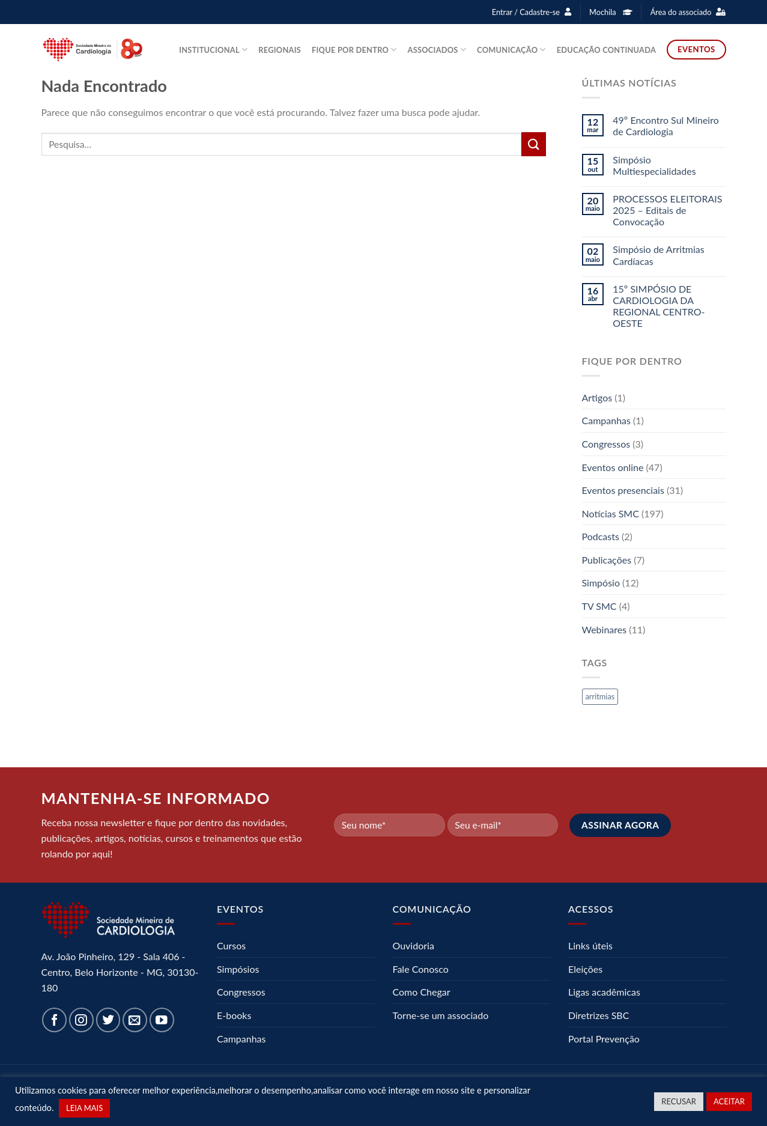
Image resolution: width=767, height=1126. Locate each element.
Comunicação (511, 49)
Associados (437, 49)
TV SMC (599, 606)
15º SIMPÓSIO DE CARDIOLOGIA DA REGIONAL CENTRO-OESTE (659, 306)
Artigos (597, 397)
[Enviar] (533, 144)
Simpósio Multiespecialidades (654, 165)
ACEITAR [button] (729, 1101)
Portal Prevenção (604, 1038)
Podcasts (600, 536)
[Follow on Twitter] (108, 1020)
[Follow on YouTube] (162, 1020)
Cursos (231, 945)
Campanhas (606, 420)
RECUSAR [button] (678, 1101)
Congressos (606, 443)
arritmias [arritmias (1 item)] (600, 696)
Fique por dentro (354, 49)
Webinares (604, 629)
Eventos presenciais (623, 490)
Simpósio (601, 582)
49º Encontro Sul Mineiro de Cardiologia (666, 125)
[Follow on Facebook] (54, 1020)
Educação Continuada (606, 50)
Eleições (585, 969)
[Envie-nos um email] (135, 1020)
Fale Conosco (421, 969)
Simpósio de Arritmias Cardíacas (658, 254)
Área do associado (681, 12)
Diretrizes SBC (598, 1015)
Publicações (607, 559)
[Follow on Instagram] (81, 1020)
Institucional (213, 49)
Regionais (279, 50)
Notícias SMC (610, 513)
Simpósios (238, 969)
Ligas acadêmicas (604, 991)
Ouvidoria (413, 945)
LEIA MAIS (84, 1108)
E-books (234, 1015)
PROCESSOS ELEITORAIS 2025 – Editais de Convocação (667, 210)
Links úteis (590, 945)
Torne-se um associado (441, 1015)
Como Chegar (421, 991)
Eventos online (613, 467)
